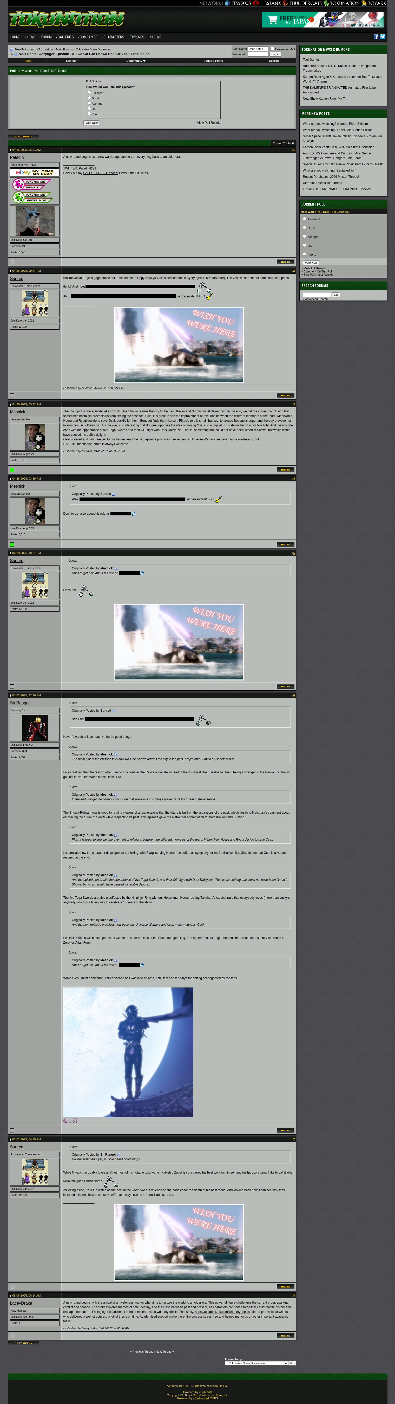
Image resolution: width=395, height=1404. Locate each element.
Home (16, 37)
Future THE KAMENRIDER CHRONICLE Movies (337, 189)
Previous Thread (143, 1351)
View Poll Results (209, 123)
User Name (239, 48)
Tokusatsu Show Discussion (93, 49)
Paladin (17, 157)
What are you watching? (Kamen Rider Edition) (335, 124)
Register (71, 60)
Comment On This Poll (318, 271)
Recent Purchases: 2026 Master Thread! (331, 177)
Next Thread (164, 1351)
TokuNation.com (25, 49)
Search (274, 60)
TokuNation (45, 49)
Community (136, 60)
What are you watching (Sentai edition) (330, 170)
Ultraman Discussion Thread (322, 183)
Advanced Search (316, 299)
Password (238, 54)
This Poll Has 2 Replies (318, 274)
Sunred (16, 278)
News (31, 37)
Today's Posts (213, 60)
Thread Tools (282, 143)
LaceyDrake (21, 1303)
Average (95, 103)
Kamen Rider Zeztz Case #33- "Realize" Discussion (338, 147)
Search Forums (314, 286)
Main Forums (64, 49)
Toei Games (311, 60)
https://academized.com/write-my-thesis (222, 1312)
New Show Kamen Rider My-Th (325, 98)
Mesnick (17, 412)
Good (93, 98)
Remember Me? (283, 49)
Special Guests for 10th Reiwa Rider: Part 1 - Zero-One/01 (343, 164)
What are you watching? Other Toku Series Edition (338, 130)
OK (92, 109)
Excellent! (96, 92)
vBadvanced (201, 1398)
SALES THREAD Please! (100, 173)
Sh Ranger (20, 703)
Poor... (94, 114)
